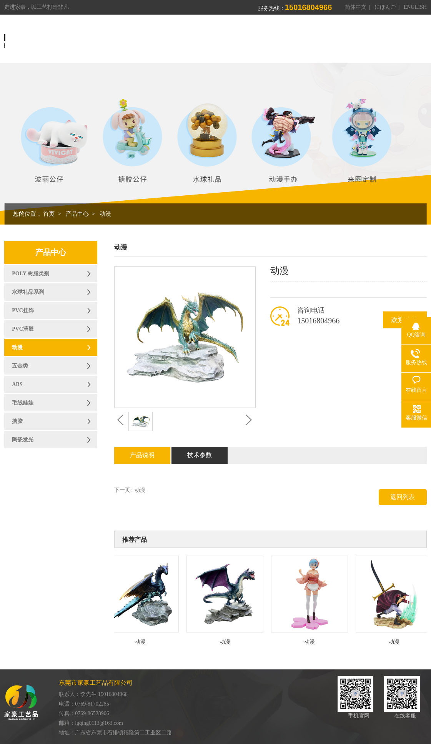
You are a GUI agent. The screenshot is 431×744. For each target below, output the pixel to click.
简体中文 (355, 7)
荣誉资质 (307, 40)
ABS (17, 384)
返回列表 (402, 497)
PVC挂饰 (23, 310)
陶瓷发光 (22, 440)
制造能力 (270, 40)
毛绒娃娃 (22, 403)
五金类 (20, 366)
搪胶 (17, 421)
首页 (168, 40)
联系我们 (379, 40)
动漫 (105, 214)
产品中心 (234, 40)
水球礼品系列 (28, 292)
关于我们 (198, 40)
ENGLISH (415, 7)
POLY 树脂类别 (30, 273)
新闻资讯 (343, 40)
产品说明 (142, 455)
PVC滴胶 (23, 329)
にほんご (385, 7)
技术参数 (199, 455)
